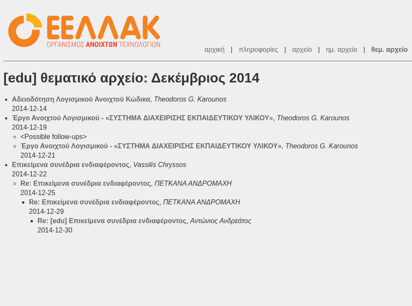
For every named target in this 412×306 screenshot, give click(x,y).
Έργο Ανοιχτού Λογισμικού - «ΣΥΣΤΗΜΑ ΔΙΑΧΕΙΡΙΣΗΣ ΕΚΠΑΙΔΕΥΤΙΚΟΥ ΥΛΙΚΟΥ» (142, 118)
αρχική (214, 49)
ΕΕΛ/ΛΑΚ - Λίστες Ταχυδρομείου (88, 30)
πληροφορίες (258, 49)
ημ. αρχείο (341, 49)
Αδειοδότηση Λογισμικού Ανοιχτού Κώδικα (81, 99)
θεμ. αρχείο (389, 49)
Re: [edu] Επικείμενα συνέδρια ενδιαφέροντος (111, 220)
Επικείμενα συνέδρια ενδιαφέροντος (70, 164)
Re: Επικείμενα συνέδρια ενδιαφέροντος (85, 183)
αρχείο (302, 49)
